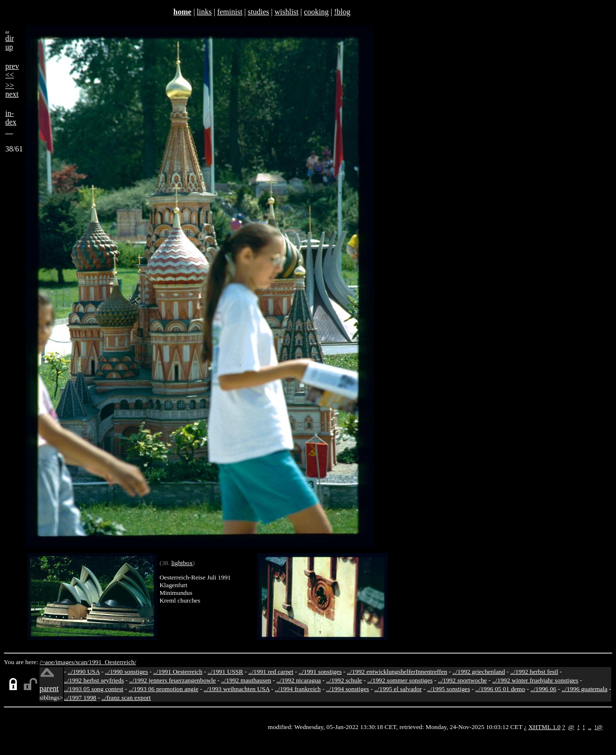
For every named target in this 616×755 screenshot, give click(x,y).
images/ (66, 662)
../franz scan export (126, 697)
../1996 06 (543, 688)
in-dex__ (10, 122)
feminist (229, 12)
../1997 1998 (80, 697)
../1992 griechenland (478, 671)
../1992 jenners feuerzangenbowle (172, 680)
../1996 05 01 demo (500, 688)
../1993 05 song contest (93, 688)
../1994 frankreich (298, 688)
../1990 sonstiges (126, 671)
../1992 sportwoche (462, 680)
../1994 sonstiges (347, 688)
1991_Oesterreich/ (112, 662)
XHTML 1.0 (544, 726)
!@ (598, 726)
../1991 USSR (225, 671)
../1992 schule (344, 680)
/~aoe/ (48, 662)
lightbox (181, 562)
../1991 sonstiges (320, 671)
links (204, 12)
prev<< (12, 70)
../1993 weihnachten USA (237, 688)
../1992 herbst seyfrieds (94, 680)
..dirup (9, 38)
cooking (316, 12)
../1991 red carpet (270, 671)
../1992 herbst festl (534, 671)
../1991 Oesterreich (178, 671)
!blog (342, 12)
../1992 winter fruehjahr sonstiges (535, 680)
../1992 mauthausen (246, 680)
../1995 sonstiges (448, 688)
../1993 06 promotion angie (163, 688)
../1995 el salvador (398, 688)
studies (258, 12)
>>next (12, 89)
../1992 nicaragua (299, 680)
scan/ (82, 662)
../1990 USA (84, 671)
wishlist (286, 12)
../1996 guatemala (584, 688)
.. (589, 726)
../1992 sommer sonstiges (400, 680)
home (182, 12)
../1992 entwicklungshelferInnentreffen (397, 671)
